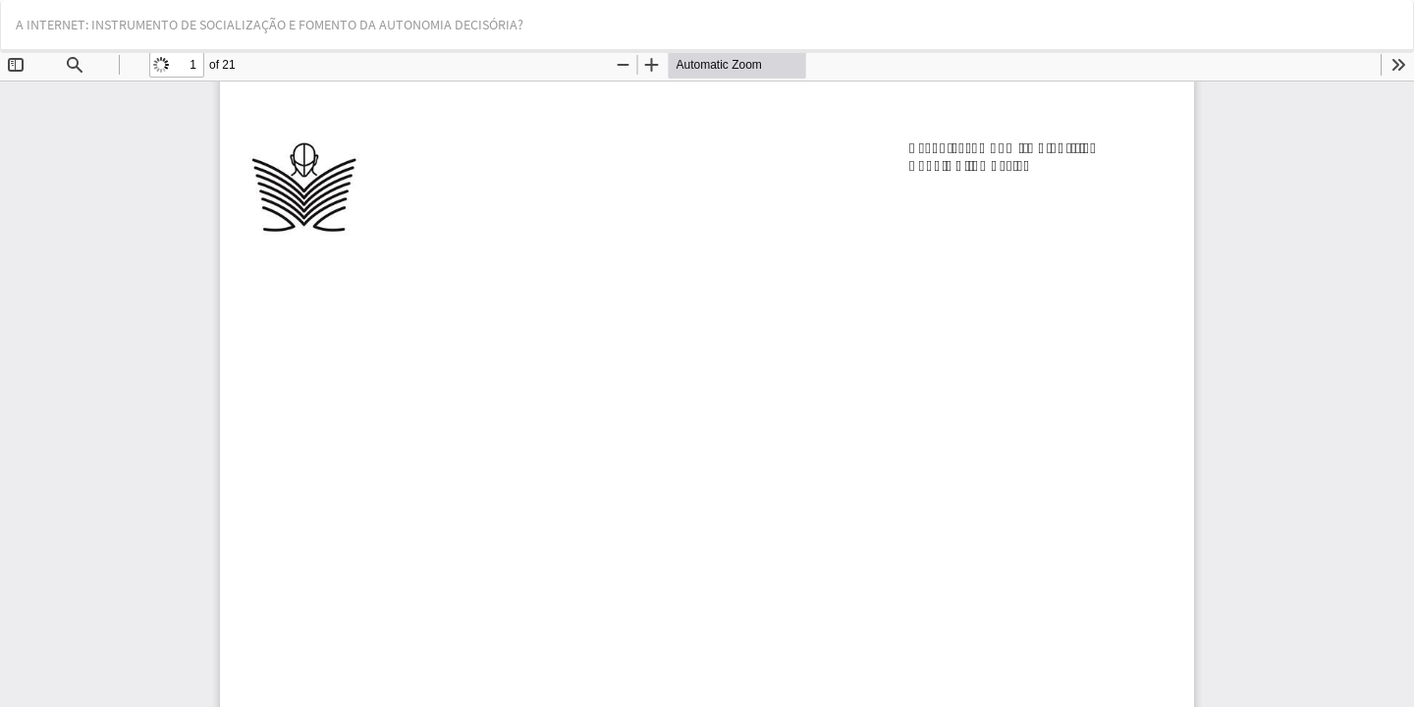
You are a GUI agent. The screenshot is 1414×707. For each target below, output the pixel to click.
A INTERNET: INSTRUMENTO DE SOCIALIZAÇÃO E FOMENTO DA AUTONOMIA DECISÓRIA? (269, 24)
